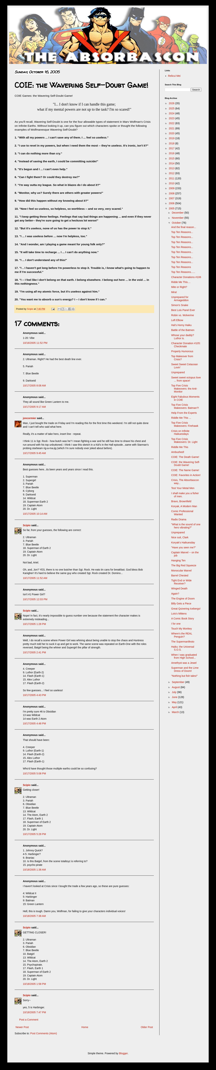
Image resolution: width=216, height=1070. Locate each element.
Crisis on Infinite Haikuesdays (180, 433)
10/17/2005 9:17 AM (34, 406)
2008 (172, 193)
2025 (172, 108)
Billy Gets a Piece (181, 603)
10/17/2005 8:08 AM (34, 385)
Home (84, 1027)
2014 (172, 163)
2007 (172, 198)
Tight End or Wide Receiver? (181, 582)
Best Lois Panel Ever (183, 310)
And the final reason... (183, 227)
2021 (172, 128)
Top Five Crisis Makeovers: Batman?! (185, 406)
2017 (172, 148)
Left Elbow (177, 320)
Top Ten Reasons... (182, 232)
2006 (172, 203)
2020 (172, 133)
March (176, 712)
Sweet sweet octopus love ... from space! (186, 379)
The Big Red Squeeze (183, 565)
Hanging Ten (178, 560)
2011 (172, 178)
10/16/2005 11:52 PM (35, 342)
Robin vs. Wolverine (182, 315)
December (178, 212)
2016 (172, 153)
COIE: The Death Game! (185, 457)
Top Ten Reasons (181, 267)
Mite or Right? (179, 287)
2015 (172, 158)
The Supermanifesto (182, 641)
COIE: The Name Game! (185, 470)
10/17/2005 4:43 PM (34, 695)
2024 (172, 113)
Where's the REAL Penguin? (181, 635)
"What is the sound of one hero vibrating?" (185, 526)
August (176, 687)
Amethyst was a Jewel (184, 662)
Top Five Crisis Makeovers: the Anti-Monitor (184, 388)
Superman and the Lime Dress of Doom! (184, 669)
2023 (172, 118)
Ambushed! (177, 452)
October (177, 222)
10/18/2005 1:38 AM (34, 869)
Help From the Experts (184, 412)
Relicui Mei (174, 75)
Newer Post (22, 1027)
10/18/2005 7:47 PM (34, 1012)
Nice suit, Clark (179, 537)
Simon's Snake (179, 305)
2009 (172, 188)
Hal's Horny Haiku (181, 325)
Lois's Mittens (179, 613)
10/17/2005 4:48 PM (34, 723)
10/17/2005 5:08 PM (34, 773)
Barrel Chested (179, 575)
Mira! (174, 292)
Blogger (123, 1053)
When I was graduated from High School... (184, 656)
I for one (176, 623)
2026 (172, 103)
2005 (172, 208)
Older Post (147, 1027)
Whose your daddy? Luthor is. (182, 337)
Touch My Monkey (181, 628)
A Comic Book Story (182, 618)
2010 (172, 183)
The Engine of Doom (183, 598)
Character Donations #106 (186, 277)
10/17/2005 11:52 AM (35, 578)
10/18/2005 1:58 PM (34, 983)
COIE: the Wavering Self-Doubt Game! (185, 464)
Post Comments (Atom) (43, 1033)
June (175, 697)
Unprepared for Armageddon (180, 299)
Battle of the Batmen (182, 330)
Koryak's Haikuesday (183, 542)
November (178, 217)
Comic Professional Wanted (182, 513)
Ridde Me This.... (181, 282)
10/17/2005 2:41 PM (34, 652)
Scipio (27, 525)
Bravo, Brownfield (181, 501)
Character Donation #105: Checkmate (185, 345)
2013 (172, 168)
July (174, 692)
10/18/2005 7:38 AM (34, 916)
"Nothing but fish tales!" (184, 675)
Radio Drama (178, 519)
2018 (172, 143)
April (175, 707)
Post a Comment (28, 1019)
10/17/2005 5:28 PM (34, 834)
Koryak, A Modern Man (184, 506)
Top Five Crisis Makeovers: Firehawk (184, 424)
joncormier (29, 418)
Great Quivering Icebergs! (185, 608)
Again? (175, 593)
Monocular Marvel (181, 570)
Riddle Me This (179, 447)
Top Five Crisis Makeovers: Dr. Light (184, 441)
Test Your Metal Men (182, 488)
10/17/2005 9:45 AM (34, 453)
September (178, 682)
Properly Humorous (182, 351)
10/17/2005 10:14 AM (35, 513)
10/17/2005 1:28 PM (34, 624)
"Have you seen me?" (183, 547)
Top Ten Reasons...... (183, 272)
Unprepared (178, 372)
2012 (172, 173)
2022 (172, 123)
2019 (172, 138)
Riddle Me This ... (181, 417)
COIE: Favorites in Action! (185, 475)
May (174, 702)
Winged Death (179, 588)
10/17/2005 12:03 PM (35, 599)
